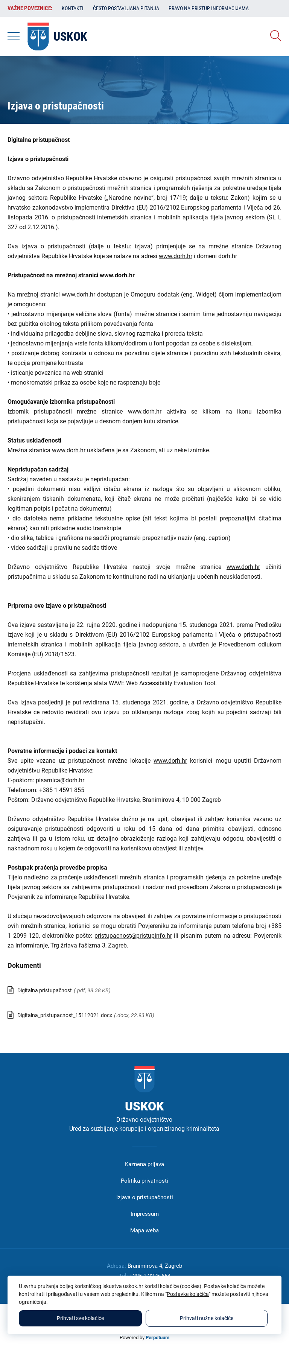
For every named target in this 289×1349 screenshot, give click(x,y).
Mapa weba (144, 1230)
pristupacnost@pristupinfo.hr (133, 935)
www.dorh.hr (175, 256)
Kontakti (73, 8)
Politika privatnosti (144, 1180)
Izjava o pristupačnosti (144, 1197)
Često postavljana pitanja (126, 8)
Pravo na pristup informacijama (209, 8)
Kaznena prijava (144, 1164)
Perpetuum (157, 1337)
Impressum (145, 1214)
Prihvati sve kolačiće (80, 1318)
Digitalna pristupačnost (44, 990)
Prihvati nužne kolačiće (206, 1318)
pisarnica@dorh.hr (60, 780)
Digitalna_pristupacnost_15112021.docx (64, 1015)
